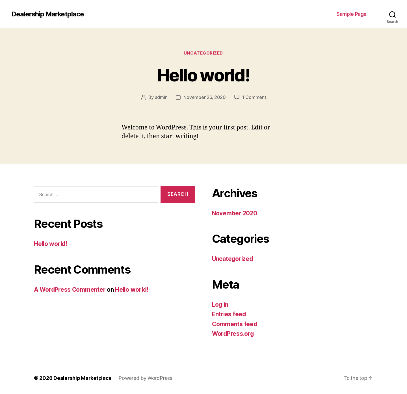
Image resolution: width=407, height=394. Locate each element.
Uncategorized (203, 53)
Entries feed (229, 314)
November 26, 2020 (204, 97)
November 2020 (235, 213)
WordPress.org (233, 333)
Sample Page (352, 14)
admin (161, 97)
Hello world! (203, 75)
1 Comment (254, 97)
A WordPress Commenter (70, 289)
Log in (220, 304)
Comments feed (235, 324)
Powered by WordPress (146, 378)
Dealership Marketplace (48, 14)
